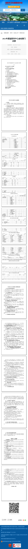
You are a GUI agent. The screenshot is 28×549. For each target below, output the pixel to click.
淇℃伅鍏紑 (10, 22)
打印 (5, 519)
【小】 (19, 54)
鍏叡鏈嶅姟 (10, 28)
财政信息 (22, 32)
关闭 (10, 519)
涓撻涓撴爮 (4, 28)
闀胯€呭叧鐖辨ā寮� (14, 6)
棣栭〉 (4, 22)
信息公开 (16, 32)
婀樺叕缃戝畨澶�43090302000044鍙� (10, 541)
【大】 (12, 54)
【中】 (15, 54)
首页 (11, 32)
